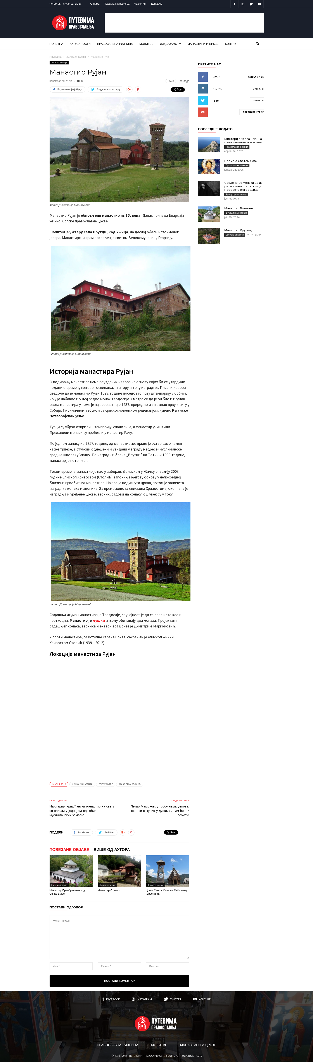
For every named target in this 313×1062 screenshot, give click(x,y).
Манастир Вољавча (239, 208)
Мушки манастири (82, 784)
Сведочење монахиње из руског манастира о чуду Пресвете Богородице (243, 186)
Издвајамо (170, 44)
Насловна (56, 56)
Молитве (146, 43)
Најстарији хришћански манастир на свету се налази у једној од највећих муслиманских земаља (82, 810)
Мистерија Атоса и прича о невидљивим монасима (243, 140)
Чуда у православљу (236, 194)
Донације (156, 3)
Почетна (56, 43)
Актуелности (80, 43)
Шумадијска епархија (236, 213)
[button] (258, 44)
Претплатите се (253, 112)
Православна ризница (115, 43)
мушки (99, 620)
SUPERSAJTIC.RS (192, 1056)
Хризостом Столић (130, 784)
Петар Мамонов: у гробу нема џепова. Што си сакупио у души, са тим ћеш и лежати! (159, 810)
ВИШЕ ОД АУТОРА (112, 849)
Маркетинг (140, 3)
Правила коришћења (117, 3)
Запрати (258, 88)
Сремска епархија (235, 235)
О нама (95, 3)
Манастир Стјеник (109, 890)
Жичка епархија (76, 56)
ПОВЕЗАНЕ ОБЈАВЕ (69, 849)
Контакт (231, 43)
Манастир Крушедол (239, 230)
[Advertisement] (184, 23)
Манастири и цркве (202, 43)
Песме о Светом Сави (241, 161)
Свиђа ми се (256, 76)
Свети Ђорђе (106, 784)
